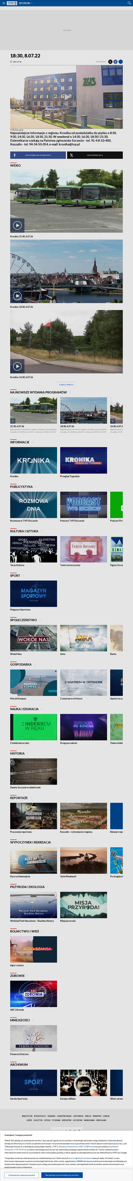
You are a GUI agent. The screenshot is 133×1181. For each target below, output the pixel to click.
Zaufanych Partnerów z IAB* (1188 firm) (76, 1146)
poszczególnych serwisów (80, 1158)
